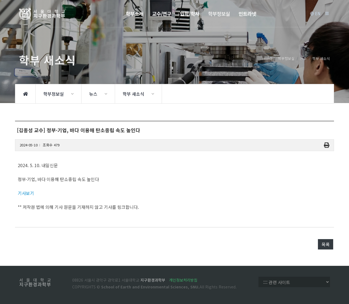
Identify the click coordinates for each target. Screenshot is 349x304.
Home (267, 58)
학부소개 (134, 13)
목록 (325, 244)
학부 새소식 (321, 58)
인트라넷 (247, 13)
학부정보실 (219, 13)
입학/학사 (189, 13)
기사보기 (26, 193)
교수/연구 (162, 13)
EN (315, 13)
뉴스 (303, 58)
